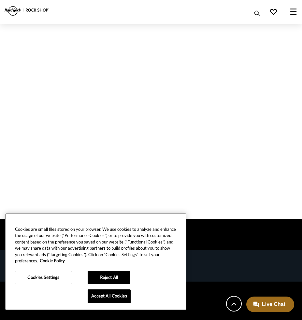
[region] (95, 261)
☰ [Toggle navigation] (293, 11)
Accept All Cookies (109, 296)
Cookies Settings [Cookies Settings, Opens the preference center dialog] (43, 277)
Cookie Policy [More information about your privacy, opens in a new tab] (52, 260)
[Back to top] (234, 304)
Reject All (109, 277)
